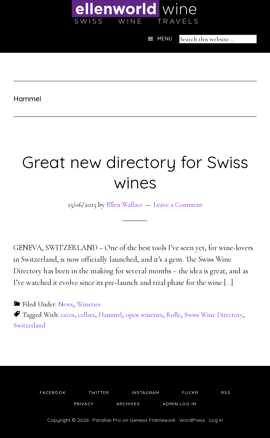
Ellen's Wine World (135, 12)
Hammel (110, 315)
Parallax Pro (106, 420)
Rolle (173, 315)
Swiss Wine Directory (213, 315)
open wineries (144, 315)
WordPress (192, 420)
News (65, 304)
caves (67, 315)
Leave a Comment (177, 205)
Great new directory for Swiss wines (135, 172)
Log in (216, 420)
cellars (86, 315)
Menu (165, 39)
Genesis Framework (152, 420)
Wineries (89, 304)
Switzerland (29, 325)
